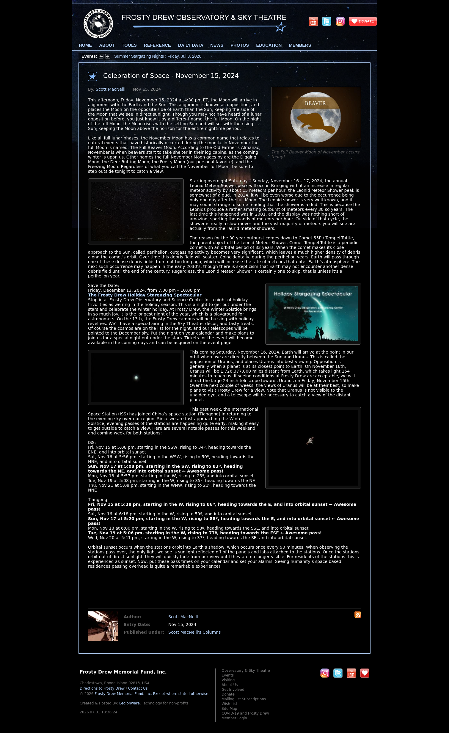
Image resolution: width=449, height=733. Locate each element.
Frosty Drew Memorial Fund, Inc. (151, 694)
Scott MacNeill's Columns (194, 632)
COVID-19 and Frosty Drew (245, 713)
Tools (129, 45)
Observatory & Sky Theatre (246, 670)
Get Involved (233, 690)
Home (85, 45)
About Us (230, 685)
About (106, 45)
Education (269, 45)
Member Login (234, 718)
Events (228, 675)
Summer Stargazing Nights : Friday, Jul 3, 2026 (157, 56)
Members (300, 45)
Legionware (129, 703)
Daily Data (190, 45)
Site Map (229, 709)
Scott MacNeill (110, 89)
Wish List (230, 704)
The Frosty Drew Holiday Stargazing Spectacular (145, 295)
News (216, 45)
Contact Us (138, 688)
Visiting (228, 680)
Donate (228, 694)
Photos (239, 45)
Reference (157, 45)
